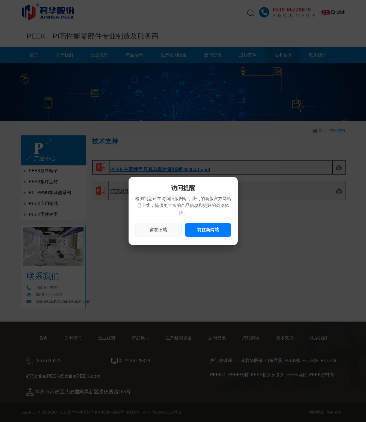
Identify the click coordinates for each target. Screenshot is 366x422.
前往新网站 (208, 229)
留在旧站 (158, 229)
